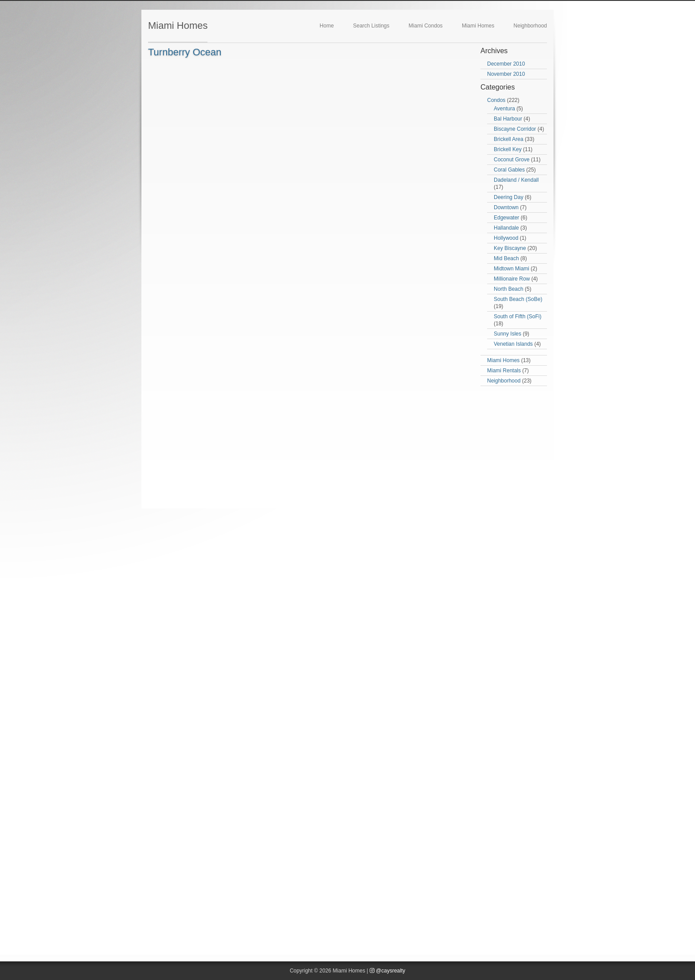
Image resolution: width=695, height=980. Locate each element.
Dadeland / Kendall (516, 180)
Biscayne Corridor (515, 129)
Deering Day (508, 197)
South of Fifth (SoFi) (517, 316)
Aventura (504, 108)
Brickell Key (508, 149)
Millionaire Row (512, 279)
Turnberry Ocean (184, 52)
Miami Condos (426, 26)
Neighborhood (530, 26)
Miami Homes (177, 25)
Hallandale (506, 228)
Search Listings (371, 26)
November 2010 (506, 74)
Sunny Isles (507, 334)
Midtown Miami (511, 268)
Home (327, 26)
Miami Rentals (504, 370)
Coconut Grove (512, 159)
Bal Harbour (508, 119)
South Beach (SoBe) (518, 299)
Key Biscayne (510, 248)
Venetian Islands (513, 344)
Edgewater (506, 218)
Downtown (506, 207)
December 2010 (506, 64)
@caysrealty (388, 971)
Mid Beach (506, 258)
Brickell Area (508, 139)
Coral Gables (509, 170)
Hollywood (506, 238)
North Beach (508, 289)
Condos (496, 100)
